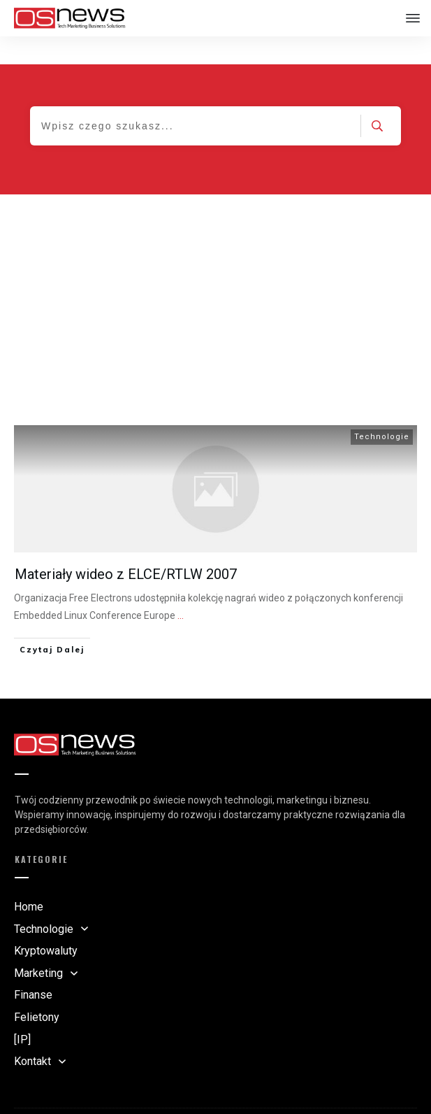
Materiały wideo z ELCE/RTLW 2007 (126, 546)
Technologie (381, 408)
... (180, 587)
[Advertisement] (215, 271)
